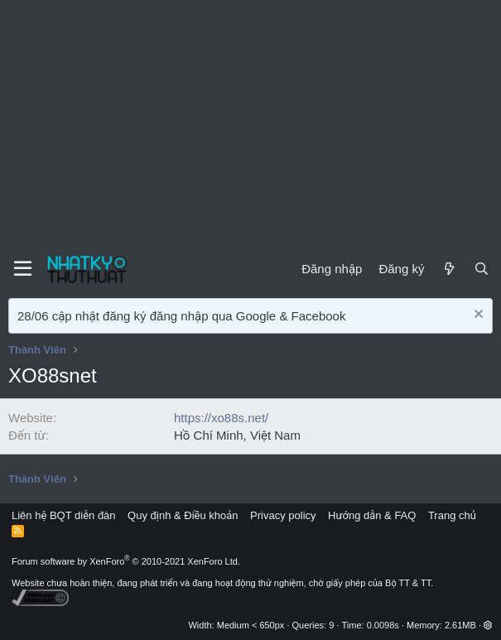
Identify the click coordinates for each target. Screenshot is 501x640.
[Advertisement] (250, 124)
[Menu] (22, 269)
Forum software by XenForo (126, 561)
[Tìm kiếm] (481, 268)
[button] (488, 625)
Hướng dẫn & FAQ (372, 515)
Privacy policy (283, 515)
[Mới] (448, 268)
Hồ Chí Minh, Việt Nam (237, 435)
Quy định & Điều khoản (183, 515)
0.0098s (383, 625)
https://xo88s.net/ (221, 418)
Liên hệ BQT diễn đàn (64, 515)
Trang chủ (452, 515)
